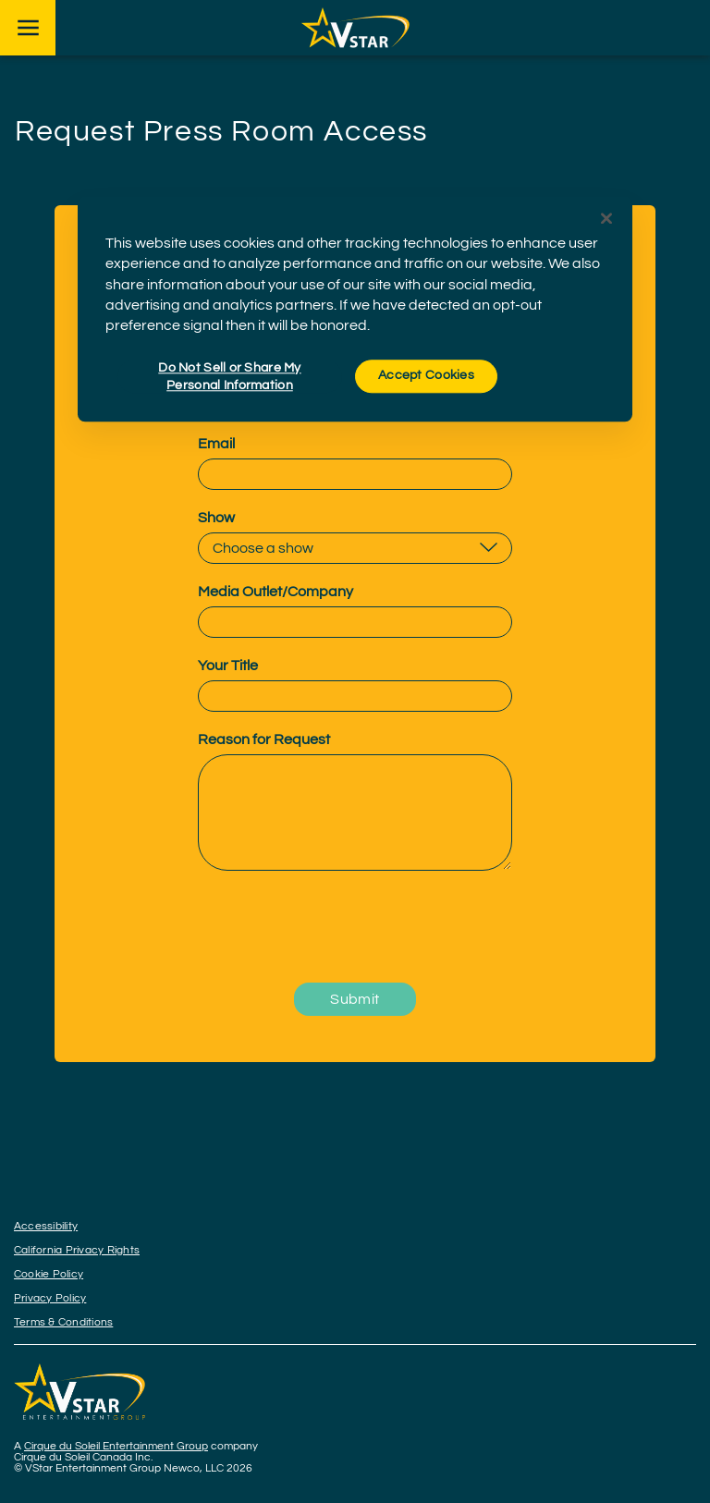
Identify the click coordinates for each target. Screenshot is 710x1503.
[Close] (606, 218)
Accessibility (46, 1226)
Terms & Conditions (63, 1322)
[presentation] (355, 928)
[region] (355, 309)
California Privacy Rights (77, 1250)
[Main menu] (27, 27)
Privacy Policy (50, 1298)
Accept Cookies (426, 375)
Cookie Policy (48, 1274)
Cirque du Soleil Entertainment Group (116, 1446)
